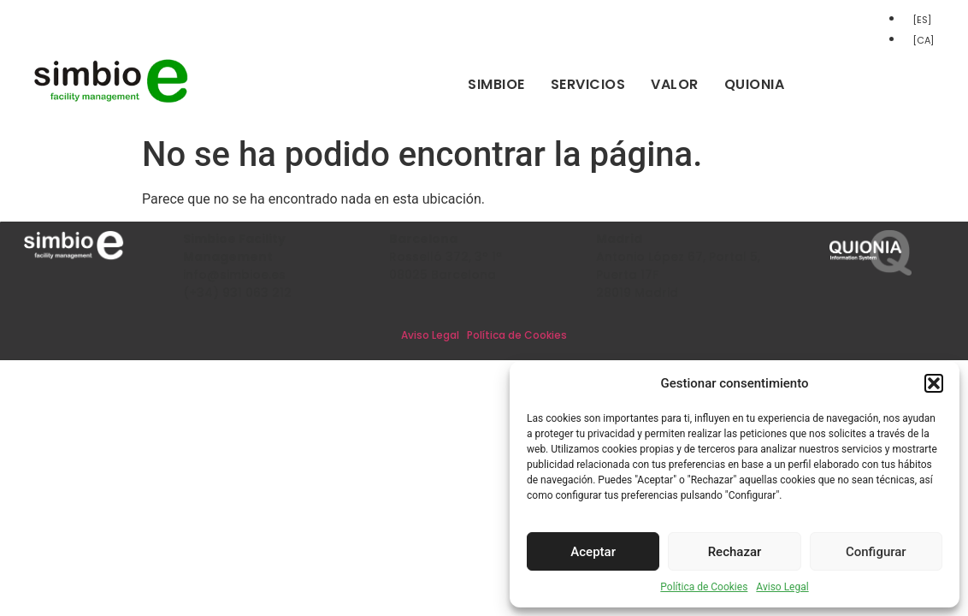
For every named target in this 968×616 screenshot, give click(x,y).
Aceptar (593, 552)
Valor (675, 84)
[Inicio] (111, 100)
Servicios (588, 84)
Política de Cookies (703, 587)
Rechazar (735, 552)
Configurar (876, 552)
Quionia (754, 84)
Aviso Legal (782, 587)
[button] (933, 383)
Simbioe (496, 84)
